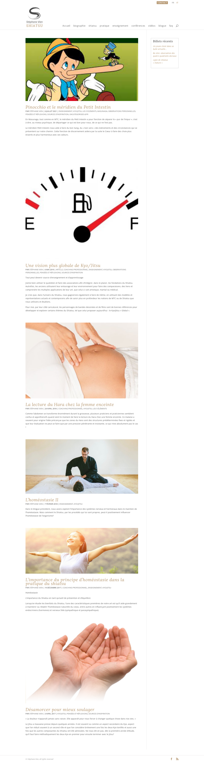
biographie (79, 26)
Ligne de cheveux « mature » (160, 61)
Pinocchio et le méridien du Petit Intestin (68, 107)
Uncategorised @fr (78, 114)
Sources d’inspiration (58, 114)
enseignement (120, 26)
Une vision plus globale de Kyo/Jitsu (63, 265)
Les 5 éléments (89, 111)
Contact (162, 2)
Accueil (66, 26)
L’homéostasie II (42, 500)
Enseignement (65, 111)
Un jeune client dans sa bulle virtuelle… (163, 47)
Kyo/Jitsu (77, 111)
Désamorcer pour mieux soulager (60, 709)
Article (59, 269)
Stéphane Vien (36, 111)
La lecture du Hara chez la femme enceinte (70, 404)
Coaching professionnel (76, 269)
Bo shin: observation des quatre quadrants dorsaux (165, 54)
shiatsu (93, 26)
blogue (162, 26)
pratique (104, 26)
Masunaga (102, 111)
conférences (138, 26)
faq (171, 26)
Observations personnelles (121, 111)
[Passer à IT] (177, 2)
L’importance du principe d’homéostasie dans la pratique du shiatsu (75, 581)
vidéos (151, 26)
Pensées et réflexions (36, 114)
